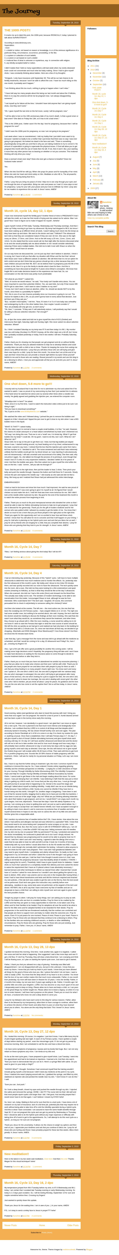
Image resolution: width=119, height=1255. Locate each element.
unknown (29, 60)
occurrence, (33, 53)
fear (15, 60)
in (50, 50)
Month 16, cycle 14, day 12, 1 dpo (28, 211)
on (30, 50)
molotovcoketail (69, 1249)
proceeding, (43, 53)
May (95, 168)
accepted (19, 63)
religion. (67, 60)
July (95, 161)
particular (8, 53)
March (96, 176)
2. (5, 55)
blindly (12, 63)
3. (5, 58)
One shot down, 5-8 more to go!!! (28, 384)
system (11, 55)
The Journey (21, 11)
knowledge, (44, 50)
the (56, 50)
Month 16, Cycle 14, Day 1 (23, 708)
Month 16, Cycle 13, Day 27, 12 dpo (29, 1031)
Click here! (48, 1159)
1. (5, 50)
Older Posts (73, 1225)
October (96, 80)
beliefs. (33, 55)
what (21, 60)
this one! (64, 1159)
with (61, 60)
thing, (14, 53)
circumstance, (22, 53)
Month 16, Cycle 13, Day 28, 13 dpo (29, 947)
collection (20, 55)
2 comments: (38, 692)
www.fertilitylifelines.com (30, 411)
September (98, 84)
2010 (92, 70)
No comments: (38, 1015)
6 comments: (38, 531)
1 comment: (38, 195)
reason (34, 50)
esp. (47, 60)
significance (70, 50)
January (96, 183)
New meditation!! (16, 1154)
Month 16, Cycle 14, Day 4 (23, 573)
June (95, 164)
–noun (6, 48)
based (26, 50)
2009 (92, 188)
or (13, 50)
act (17, 58)
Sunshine (107, 202)
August (96, 157)
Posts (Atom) (47, 1233)
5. (5, 63)
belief (10, 50)
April (95, 172)
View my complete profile (98, 218)
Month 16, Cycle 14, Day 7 (23, 547)
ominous (61, 50)
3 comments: (37, 368)
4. (5, 60)
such (28, 55)
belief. (35, 58)
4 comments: (38, 557)
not (22, 50)
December (97, 73)
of (54, 50)
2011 (92, 66)
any (7, 63)
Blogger (89, 1249)
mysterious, (39, 60)
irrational (9, 60)
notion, (17, 50)
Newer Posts (10, 1225)
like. (55, 53)
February (97, 180)
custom (11, 58)
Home (42, 1225)
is (24, 60)
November (97, 77)
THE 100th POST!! (17, 30)
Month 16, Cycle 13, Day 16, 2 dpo (28, 1183)
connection (55, 60)
